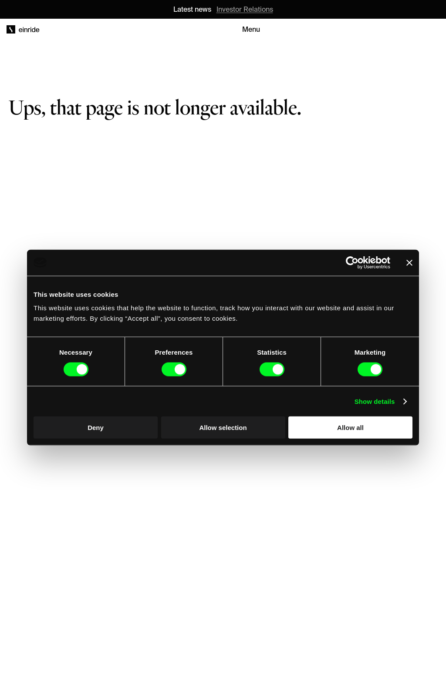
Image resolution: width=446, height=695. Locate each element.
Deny (96, 427)
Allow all (350, 427)
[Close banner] (409, 262)
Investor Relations (244, 9)
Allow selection (223, 427)
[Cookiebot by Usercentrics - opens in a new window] (352, 262)
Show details (375, 401)
